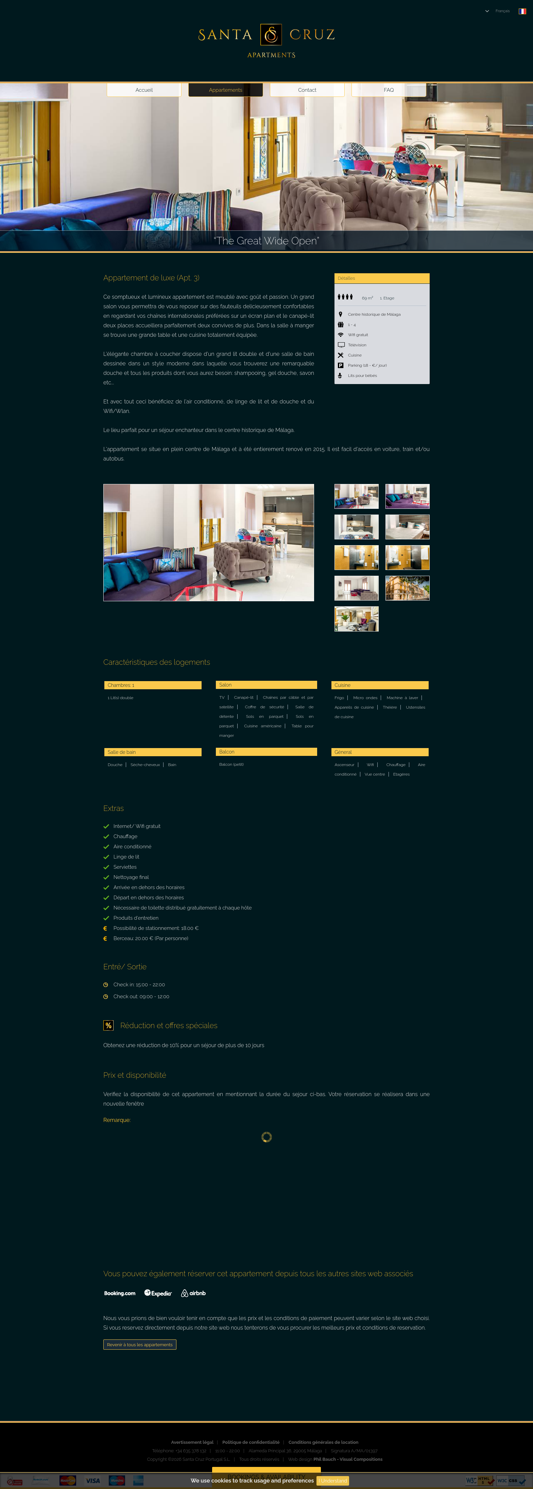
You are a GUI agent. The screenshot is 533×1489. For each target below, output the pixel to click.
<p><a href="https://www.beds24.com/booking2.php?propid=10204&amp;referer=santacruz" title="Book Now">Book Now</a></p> (266, 1200)
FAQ (389, 90)
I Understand (333, 1481)
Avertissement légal (192, 1442)
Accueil (144, 90)
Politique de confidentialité (250, 1442)
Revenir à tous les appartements (140, 1344)
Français (503, 11)
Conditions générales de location (324, 1442)
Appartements (225, 90)
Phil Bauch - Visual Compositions (347, 1459)
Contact (307, 90)
